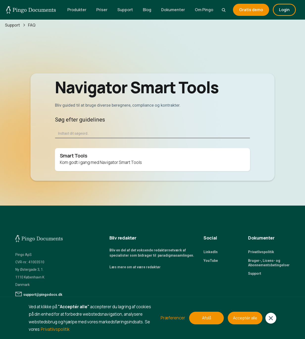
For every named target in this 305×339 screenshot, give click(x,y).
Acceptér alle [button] (245, 318)
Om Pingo (204, 9)
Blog (147, 9)
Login (284, 9)
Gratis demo (251, 9)
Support (125, 9)
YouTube (210, 262)
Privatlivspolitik (261, 254)
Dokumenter (173, 9)
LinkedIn (210, 254)
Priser (101, 9)
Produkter (76, 9)
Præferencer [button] (173, 318)
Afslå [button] (206, 318)
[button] (270, 318)
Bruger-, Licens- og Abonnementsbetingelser (269, 264)
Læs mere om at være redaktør (135, 269)
